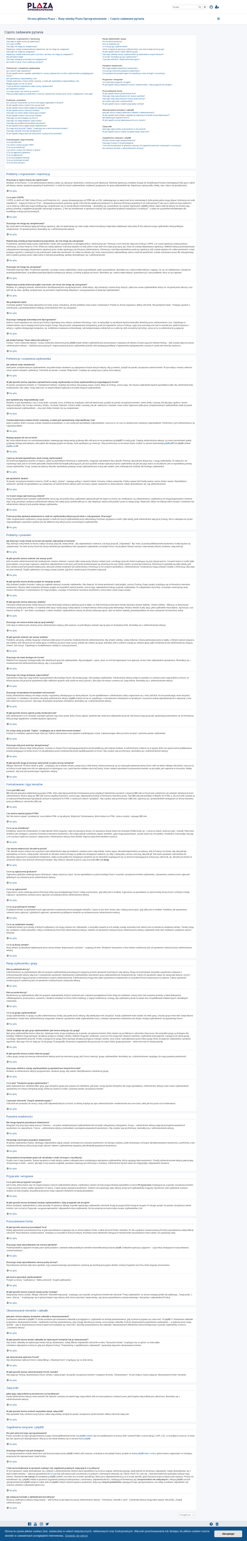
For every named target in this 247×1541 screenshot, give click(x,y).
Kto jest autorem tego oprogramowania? (118, 140)
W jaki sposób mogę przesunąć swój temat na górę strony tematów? (34, 133)
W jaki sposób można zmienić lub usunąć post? (25, 105)
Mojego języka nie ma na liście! (19, 83)
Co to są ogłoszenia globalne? (18, 152)
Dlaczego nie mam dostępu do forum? (22, 118)
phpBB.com (11, 446)
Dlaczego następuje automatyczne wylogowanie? (26, 59)
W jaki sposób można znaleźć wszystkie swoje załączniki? (125, 131)
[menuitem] (211, 7)
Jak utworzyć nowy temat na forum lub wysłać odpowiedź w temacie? (35, 103)
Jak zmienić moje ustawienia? (18, 71)
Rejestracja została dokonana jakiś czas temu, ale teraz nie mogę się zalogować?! (39, 54)
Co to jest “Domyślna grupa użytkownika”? (120, 57)
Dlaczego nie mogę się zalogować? (20, 51)
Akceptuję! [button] (228, 1533)
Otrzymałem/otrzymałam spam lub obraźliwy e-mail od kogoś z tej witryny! (133, 73)
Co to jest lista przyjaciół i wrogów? (116, 82)
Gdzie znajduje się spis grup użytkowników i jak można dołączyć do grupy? (133, 49)
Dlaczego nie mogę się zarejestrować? (21, 46)
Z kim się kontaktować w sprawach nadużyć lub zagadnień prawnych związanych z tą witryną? (141, 145)
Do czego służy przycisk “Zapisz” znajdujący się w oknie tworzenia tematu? (37, 128)
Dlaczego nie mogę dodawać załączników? (24, 121)
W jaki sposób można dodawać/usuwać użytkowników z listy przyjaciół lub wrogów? (137, 85)
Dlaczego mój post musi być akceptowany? (23, 131)
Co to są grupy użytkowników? (115, 46)
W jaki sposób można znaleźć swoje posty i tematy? (123, 104)
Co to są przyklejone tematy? (18, 157)
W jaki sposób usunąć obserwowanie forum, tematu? (124, 120)
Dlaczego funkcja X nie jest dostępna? (118, 143)
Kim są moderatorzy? (111, 44)
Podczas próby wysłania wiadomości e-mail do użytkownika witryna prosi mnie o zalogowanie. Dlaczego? (49, 94)
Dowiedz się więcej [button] (76, 1535)
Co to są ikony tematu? (15, 163)
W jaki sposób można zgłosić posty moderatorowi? (26, 125)
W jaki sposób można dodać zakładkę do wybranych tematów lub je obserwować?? (136, 115)
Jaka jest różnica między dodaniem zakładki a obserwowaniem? (128, 112)
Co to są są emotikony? (15, 147)
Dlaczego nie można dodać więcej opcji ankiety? (26, 113)
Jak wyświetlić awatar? (15, 89)
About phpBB (84, 1438)
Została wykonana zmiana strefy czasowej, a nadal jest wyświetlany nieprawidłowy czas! (42, 81)
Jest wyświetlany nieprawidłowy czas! (21, 78)
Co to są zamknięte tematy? (17, 160)
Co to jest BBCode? (14, 142)
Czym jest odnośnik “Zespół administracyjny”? (121, 59)
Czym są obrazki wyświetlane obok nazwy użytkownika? (29, 86)
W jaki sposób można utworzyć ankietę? (22, 110)
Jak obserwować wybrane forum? (115, 117)
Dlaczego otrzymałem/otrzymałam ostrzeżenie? (26, 123)
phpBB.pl (168, 443)
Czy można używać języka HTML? (20, 145)
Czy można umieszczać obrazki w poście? (23, 150)
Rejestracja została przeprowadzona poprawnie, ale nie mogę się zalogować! (37, 49)
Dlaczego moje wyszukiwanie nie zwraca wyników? (123, 96)
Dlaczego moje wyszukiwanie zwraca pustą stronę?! (123, 99)
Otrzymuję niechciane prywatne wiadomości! (121, 71)
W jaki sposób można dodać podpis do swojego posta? (28, 108)
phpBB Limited (86, 1435)
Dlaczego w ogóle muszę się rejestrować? (23, 41)
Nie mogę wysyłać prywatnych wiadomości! (120, 68)
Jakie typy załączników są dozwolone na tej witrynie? (124, 129)
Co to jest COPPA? (13, 44)
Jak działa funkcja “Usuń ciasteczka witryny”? (25, 62)
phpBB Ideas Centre (147, 1453)
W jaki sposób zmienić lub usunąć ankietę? (24, 115)
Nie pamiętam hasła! (14, 57)
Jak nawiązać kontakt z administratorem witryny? (123, 148)
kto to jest (52, 1473)
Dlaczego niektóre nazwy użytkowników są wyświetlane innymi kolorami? (133, 54)
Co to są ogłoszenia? (14, 155)
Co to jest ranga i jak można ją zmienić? (22, 91)
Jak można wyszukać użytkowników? (117, 101)
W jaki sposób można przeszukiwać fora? (119, 93)
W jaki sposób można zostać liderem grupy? (120, 51)
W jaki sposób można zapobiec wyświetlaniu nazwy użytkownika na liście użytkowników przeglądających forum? (49, 74)
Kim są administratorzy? (112, 41)
